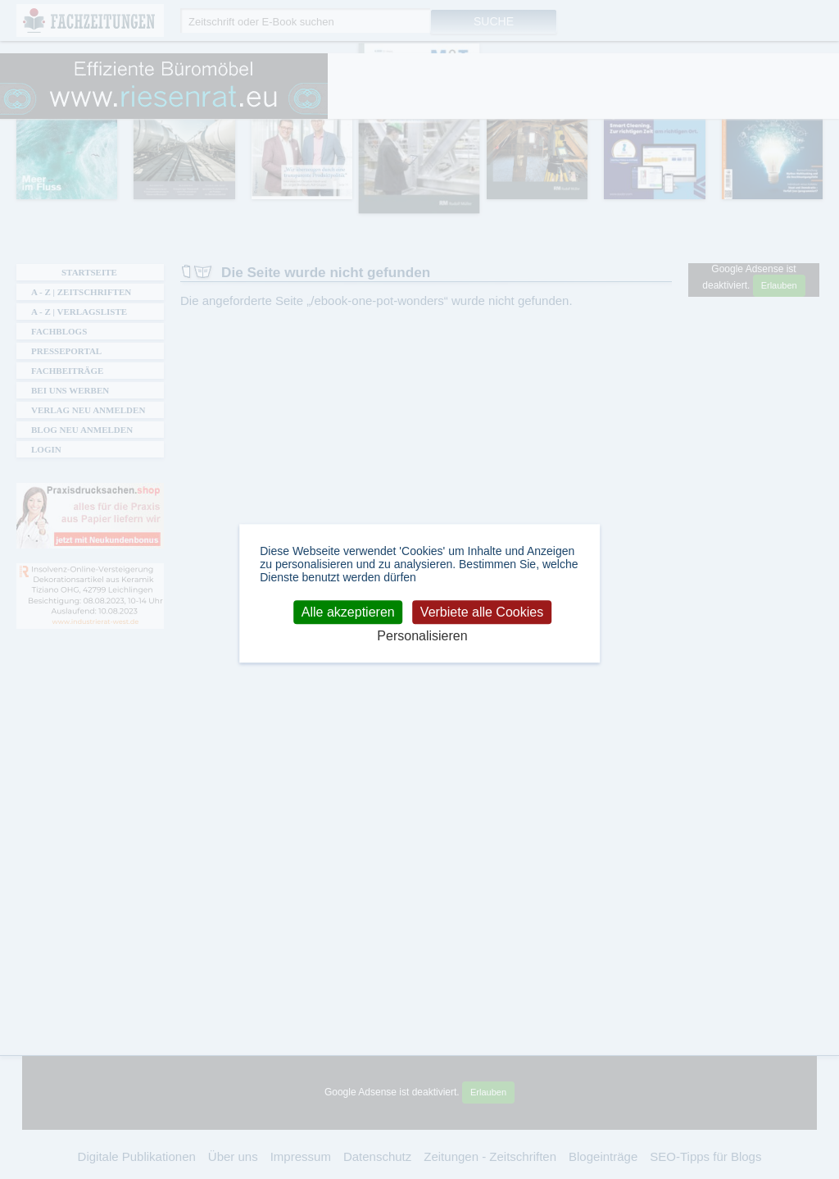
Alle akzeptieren (348, 612)
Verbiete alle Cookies (481, 612)
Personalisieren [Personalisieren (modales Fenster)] (422, 637)
